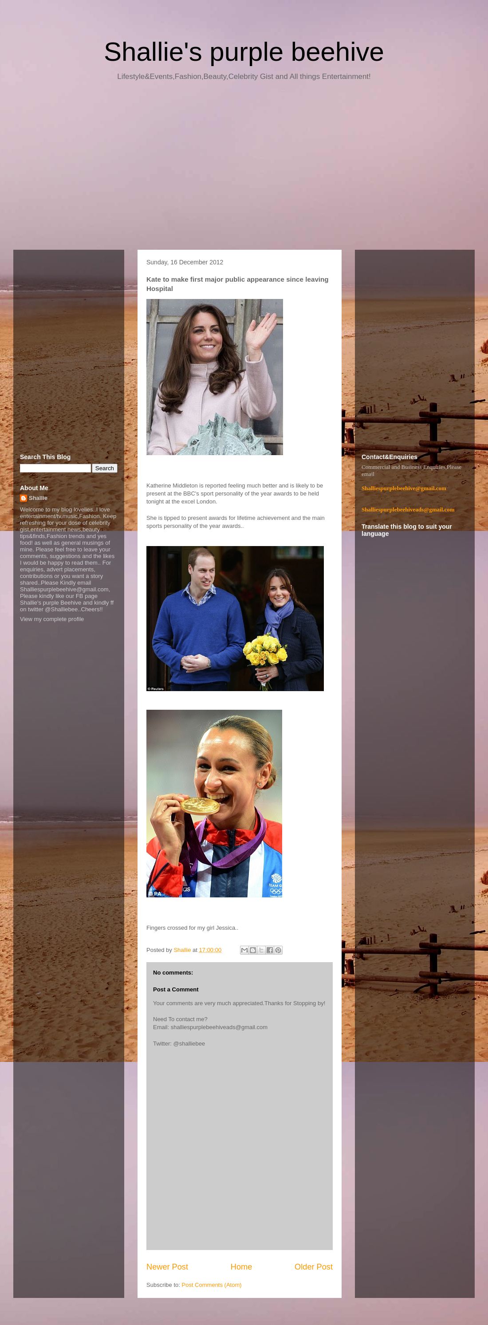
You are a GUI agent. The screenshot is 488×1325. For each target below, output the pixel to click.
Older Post (314, 1266)
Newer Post (167, 1266)
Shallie (38, 498)
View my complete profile (52, 619)
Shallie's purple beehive (244, 52)
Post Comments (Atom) (212, 1285)
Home (241, 1266)
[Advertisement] (244, 168)
